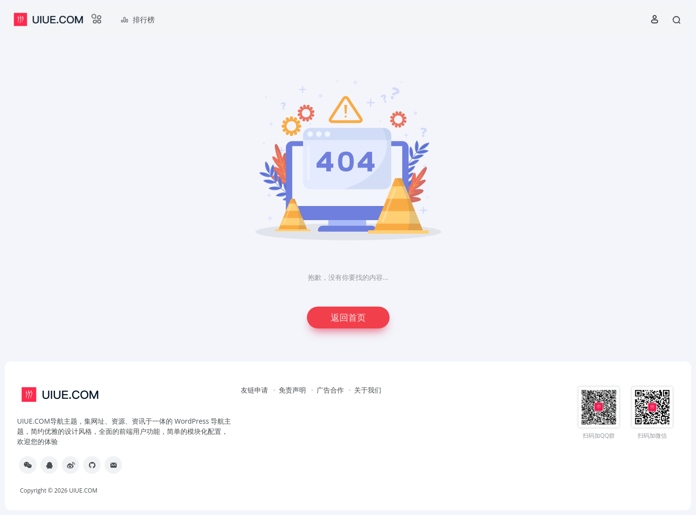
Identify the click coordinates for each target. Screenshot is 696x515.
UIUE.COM (83, 490)
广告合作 (330, 390)
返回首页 (348, 317)
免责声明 (292, 390)
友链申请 (254, 390)
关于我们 (367, 390)
